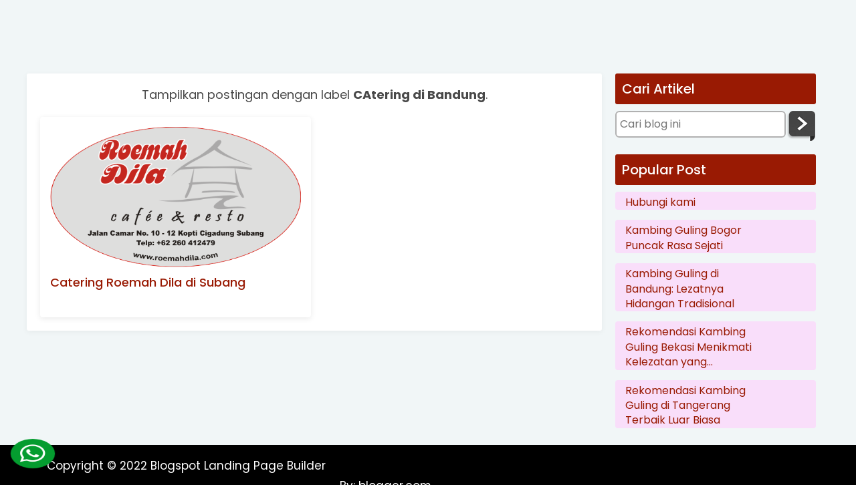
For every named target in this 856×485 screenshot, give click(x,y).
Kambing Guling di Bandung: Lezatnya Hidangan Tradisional (679, 289)
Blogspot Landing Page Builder (238, 466)
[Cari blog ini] (700, 124)
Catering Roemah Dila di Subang (147, 282)
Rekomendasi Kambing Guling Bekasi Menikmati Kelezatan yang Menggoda (688, 347)
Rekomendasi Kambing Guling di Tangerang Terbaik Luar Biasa (685, 405)
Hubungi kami (660, 202)
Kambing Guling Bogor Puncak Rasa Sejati (683, 238)
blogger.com (770, 466)
